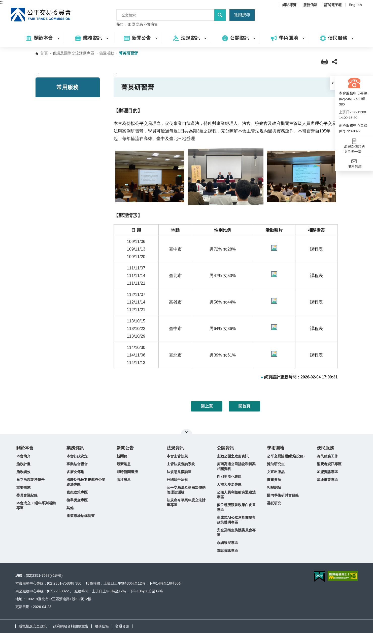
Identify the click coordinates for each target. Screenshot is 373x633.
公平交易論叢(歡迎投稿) (286, 456)
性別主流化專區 (229, 477)
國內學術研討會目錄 (283, 495)
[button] (332, 83)
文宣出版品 (276, 472)
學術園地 (275, 448)
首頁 (44, 53)
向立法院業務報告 (30, 480)
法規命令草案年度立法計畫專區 (186, 502)
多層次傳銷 (75, 472)
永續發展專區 (227, 543)
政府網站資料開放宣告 (70, 626)
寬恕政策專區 (77, 492)
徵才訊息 (124, 480)
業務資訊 (75, 448)
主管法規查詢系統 (181, 464)
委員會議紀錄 (27, 495)
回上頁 (207, 406)
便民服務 (325, 448)
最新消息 (124, 464)
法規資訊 (175, 448)
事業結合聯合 (77, 464)
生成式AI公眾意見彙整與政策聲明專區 (236, 519)
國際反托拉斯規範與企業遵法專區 (85, 482)
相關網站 (274, 487)
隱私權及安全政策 (33, 626)
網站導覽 (289, 5)
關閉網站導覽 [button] (186, 432)
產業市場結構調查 (80, 516)
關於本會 (24, 448)
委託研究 (274, 503)
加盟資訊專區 (327, 472)
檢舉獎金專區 (77, 500)
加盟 (131, 24)
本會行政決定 (77, 456)
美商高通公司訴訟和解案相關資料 (236, 466)
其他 (70, 508)
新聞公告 (125, 448)
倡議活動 (106, 53)
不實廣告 (151, 24)
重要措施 (23, 487)
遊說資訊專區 (227, 550)
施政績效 (23, 472)
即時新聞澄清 (127, 472)
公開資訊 (225, 448)
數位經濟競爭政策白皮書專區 (236, 507)
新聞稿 (122, 456)
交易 (139, 24)
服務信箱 (310, 5)
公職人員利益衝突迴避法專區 (236, 494)
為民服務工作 (327, 456)
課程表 (316, 249)
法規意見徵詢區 (179, 472)
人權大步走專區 (229, 484)
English (355, 5)
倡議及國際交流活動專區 (73, 53)
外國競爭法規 (177, 480)
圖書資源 (274, 480)
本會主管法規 (177, 456)
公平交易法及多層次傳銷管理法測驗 (186, 489)
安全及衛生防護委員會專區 (236, 532)
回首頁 (244, 406)
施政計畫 (23, 464)
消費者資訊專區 (329, 464)
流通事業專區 (327, 480)
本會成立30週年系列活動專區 (36, 505)
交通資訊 (122, 626)
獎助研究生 (276, 464)
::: (1, 2)
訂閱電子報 (333, 5)
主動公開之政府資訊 (233, 456)
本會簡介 (23, 456)
